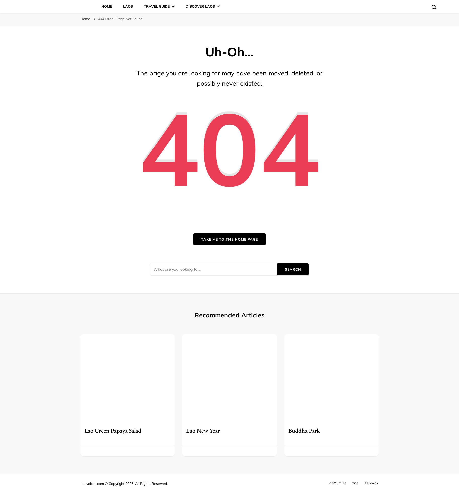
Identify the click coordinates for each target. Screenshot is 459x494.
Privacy (371, 483)
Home (106, 6)
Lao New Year (203, 430)
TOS (355, 483)
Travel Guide (157, 6)
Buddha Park (304, 430)
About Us (338, 483)
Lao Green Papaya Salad (112, 430)
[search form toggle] (434, 7)
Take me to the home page (229, 239)
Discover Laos (200, 6)
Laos (128, 6)
